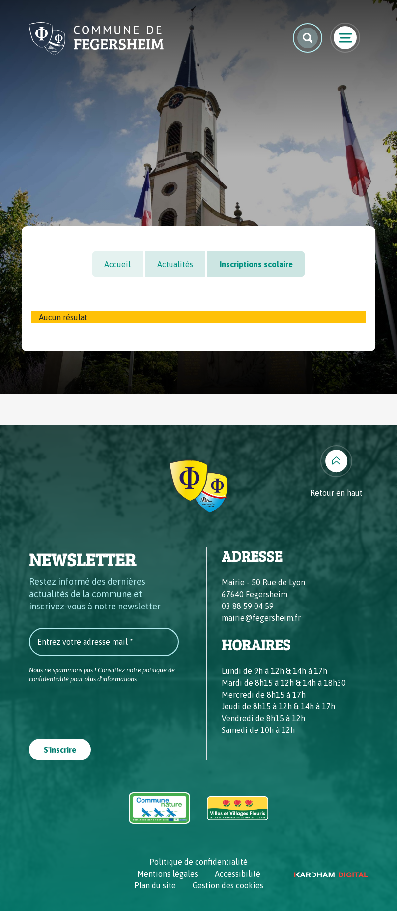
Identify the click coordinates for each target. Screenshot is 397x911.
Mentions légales (167, 873)
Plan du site (155, 885)
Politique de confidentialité (198, 861)
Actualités (175, 264)
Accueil (117, 264)
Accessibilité (237, 873)
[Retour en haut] (336, 472)
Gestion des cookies (228, 885)
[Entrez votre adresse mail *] (104, 642)
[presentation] (103, 708)
